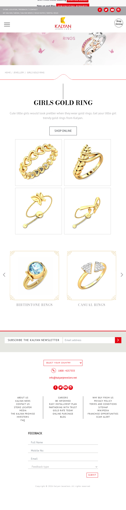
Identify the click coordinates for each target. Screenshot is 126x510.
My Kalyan (7, 13)
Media (16, 13)
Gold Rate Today (63, 410)
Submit (92, 475)
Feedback (23, 9)
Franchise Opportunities (103, 414)
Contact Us (23, 404)
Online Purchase (63, 414)
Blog (63, 417)
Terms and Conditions (103, 404)
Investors (23, 417)
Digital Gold (52, 13)
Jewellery (19, 72)
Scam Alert (103, 417)
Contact (33, 9)
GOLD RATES (39, 13)
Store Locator (23, 407)
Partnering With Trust (63, 407)
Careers (63, 397)
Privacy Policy (103, 401)
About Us (22, 397)
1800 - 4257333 (63, 370)
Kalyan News (27, 13)
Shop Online (119, 22)
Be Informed (63, 401)
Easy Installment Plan (63, 404)
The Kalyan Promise (23, 414)
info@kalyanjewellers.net (63, 377)
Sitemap (103, 407)
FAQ (23, 420)
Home (8, 72)
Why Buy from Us (103, 397)
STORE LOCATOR (10, 9)
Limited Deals (77, 3)
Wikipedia (103, 410)
